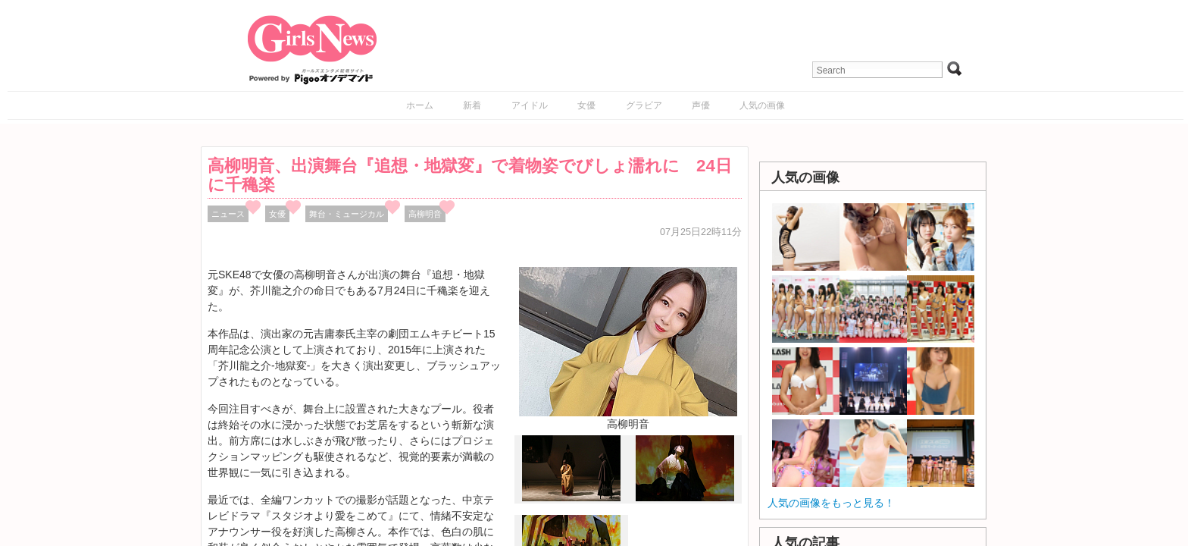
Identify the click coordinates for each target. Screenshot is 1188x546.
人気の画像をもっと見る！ (831, 503)
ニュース (228, 213)
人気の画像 (762, 105)
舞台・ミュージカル (346, 213)
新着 (472, 105)
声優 (701, 105)
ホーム (419, 105)
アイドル (529, 105)
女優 (586, 105)
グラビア (644, 105)
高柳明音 (425, 213)
